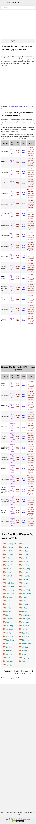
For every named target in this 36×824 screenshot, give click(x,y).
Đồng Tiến (9, 565)
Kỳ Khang (25, 601)
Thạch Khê (9, 636)
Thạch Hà (25, 633)
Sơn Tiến (8, 633)
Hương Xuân (26, 594)
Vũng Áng (9, 661)
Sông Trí (8, 622)
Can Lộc (24, 544)
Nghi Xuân (9, 619)
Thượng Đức (26, 644)
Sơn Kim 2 (9, 629)
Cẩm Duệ (24, 547)
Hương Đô (25, 587)
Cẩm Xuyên (25, 554)
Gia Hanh (8, 576)
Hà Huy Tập (25, 576)
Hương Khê (9, 590)
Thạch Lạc (25, 636)
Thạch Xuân (9, 640)
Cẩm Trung (9, 554)
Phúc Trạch (25, 619)
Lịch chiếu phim (16, 2)
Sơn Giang (25, 622)
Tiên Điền (8, 647)
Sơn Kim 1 (25, 626)
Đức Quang (25, 569)
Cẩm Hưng (9, 551)
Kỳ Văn (8, 608)
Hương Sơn (9, 594)
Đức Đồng (25, 565)
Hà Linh (8, 579)
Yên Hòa (8, 665)
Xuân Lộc (24, 661)
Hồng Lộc (25, 583)
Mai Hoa (24, 611)
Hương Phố (25, 590)
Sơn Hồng (9, 626)
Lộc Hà (8, 611)
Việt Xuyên (9, 658)
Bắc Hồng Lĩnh (10, 544)
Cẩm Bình (9, 547)
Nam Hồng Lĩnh (27, 615)
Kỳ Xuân (24, 608)
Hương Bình (9, 587)
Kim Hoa (8, 597)
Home (4, 41)
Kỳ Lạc (7, 604)
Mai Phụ (8, 615)
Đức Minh (8, 569)
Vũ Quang (25, 658)
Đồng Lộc (25, 562)
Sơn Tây (24, 629)
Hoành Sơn (9, 583)
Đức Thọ (24, 572)
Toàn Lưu (24, 647)
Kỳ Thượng (25, 604)
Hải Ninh (24, 579)
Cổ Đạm (8, 558)
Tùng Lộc (8, 654)
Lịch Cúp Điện (12, 41)
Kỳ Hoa (8, 601)
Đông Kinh (9, 562)
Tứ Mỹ (23, 654)
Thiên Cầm (9, 644)
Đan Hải (24, 558)
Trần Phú (8, 651)
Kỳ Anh (24, 597)
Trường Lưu (25, 651)
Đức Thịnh (9, 572)
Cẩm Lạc (24, 551)
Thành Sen (25, 640)
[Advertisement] (18, 20)
